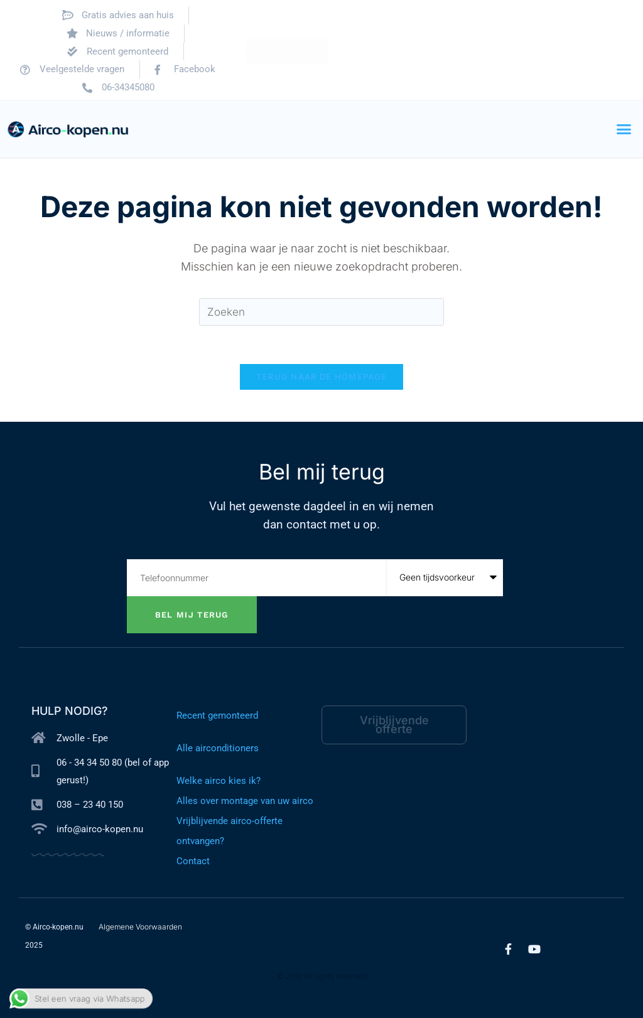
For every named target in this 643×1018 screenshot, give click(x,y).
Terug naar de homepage (321, 377)
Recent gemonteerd (217, 715)
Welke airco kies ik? (218, 780)
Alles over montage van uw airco (244, 800)
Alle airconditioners (217, 748)
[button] (624, 129)
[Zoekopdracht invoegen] (321, 312)
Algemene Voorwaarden (140, 926)
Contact (193, 861)
